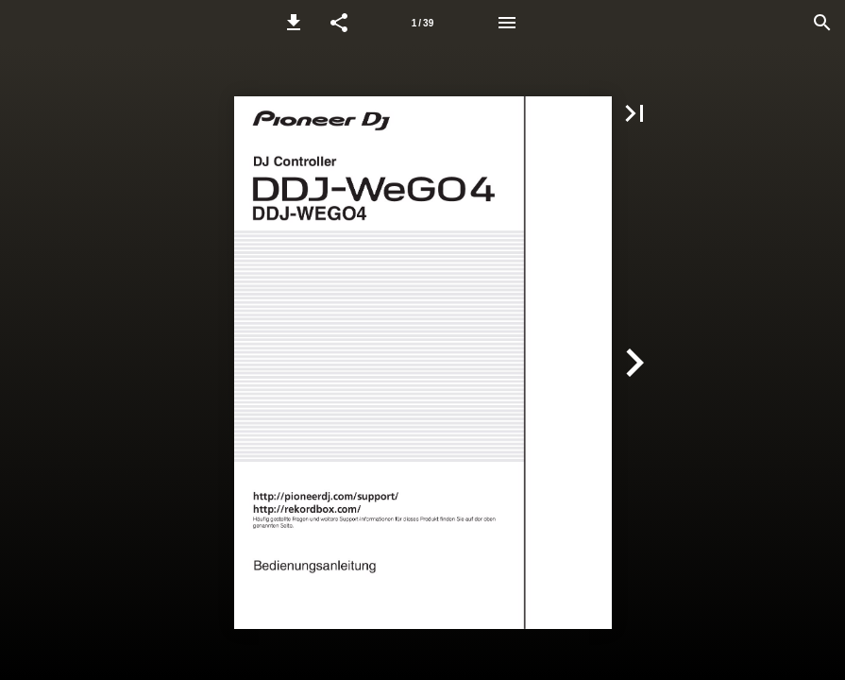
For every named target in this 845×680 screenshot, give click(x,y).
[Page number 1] (423, 22)
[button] (293, 22)
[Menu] (507, 22)
